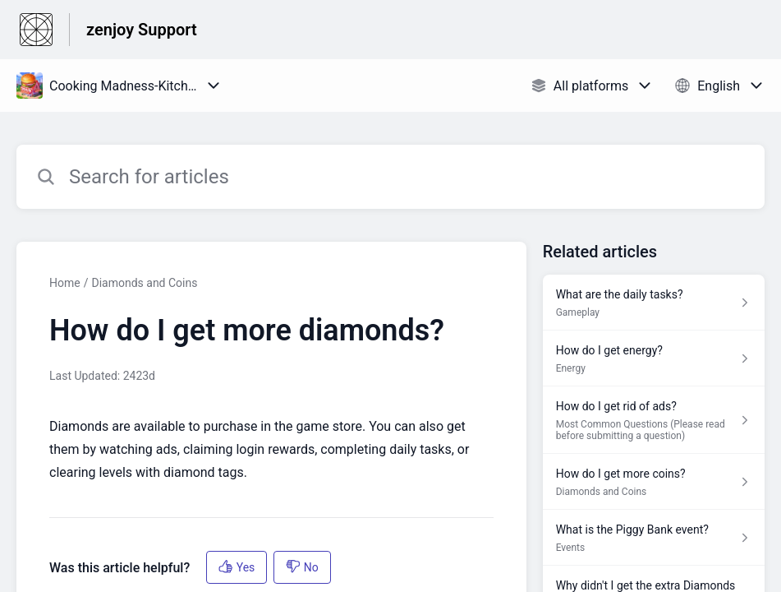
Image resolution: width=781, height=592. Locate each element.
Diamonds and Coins (144, 282)
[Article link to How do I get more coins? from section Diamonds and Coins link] (654, 482)
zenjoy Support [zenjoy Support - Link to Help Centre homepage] (141, 29)
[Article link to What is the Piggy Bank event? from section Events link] (654, 538)
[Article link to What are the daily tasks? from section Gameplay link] (654, 303)
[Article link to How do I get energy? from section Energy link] (654, 358)
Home (64, 282)
